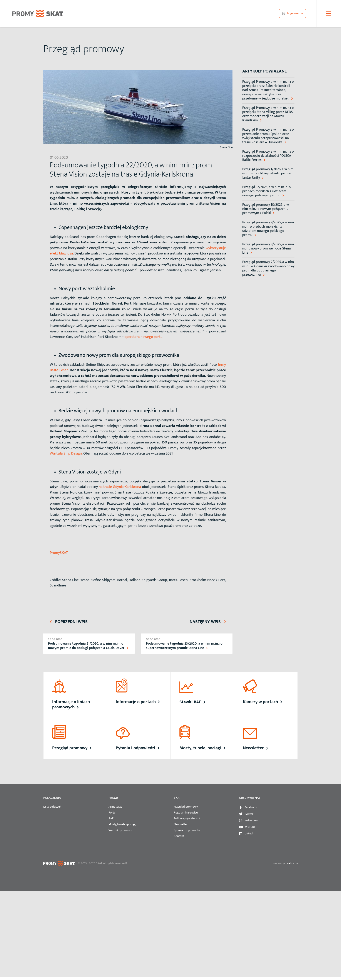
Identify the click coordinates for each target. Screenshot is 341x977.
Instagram (251, 820)
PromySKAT (59, 553)
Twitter (248, 813)
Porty (112, 812)
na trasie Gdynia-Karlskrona (119, 487)
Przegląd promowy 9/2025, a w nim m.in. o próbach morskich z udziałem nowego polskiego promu (268, 228)
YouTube (250, 826)
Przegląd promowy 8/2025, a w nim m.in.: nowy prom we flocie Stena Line (268, 248)
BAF (111, 818)
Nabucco (292, 863)
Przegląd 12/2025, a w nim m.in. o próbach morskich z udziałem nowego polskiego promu (266, 191)
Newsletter (181, 824)
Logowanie (292, 13)
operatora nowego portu (143, 337)
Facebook (250, 807)
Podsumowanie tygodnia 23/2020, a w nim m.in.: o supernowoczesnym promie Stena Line (184, 646)
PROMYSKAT (37, 13)
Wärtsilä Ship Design (66, 453)
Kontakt (179, 836)
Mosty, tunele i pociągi (122, 824)
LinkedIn (249, 833)
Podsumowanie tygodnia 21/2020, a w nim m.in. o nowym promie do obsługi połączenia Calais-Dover (88, 646)
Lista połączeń (52, 806)
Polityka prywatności (187, 818)
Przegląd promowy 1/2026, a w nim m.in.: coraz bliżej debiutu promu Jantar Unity (267, 173)
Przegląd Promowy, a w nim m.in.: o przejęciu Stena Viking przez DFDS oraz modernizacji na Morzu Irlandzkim (268, 114)
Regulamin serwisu (186, 812)
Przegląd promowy (186, 806)
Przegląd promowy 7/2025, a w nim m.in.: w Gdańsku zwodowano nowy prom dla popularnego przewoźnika (268, 268)
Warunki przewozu (120, 830)
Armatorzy (115, 806)
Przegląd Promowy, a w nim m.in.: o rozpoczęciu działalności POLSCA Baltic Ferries (268, 156)
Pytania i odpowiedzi (187, 830)
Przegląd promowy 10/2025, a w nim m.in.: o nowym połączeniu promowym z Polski (265, 209)
